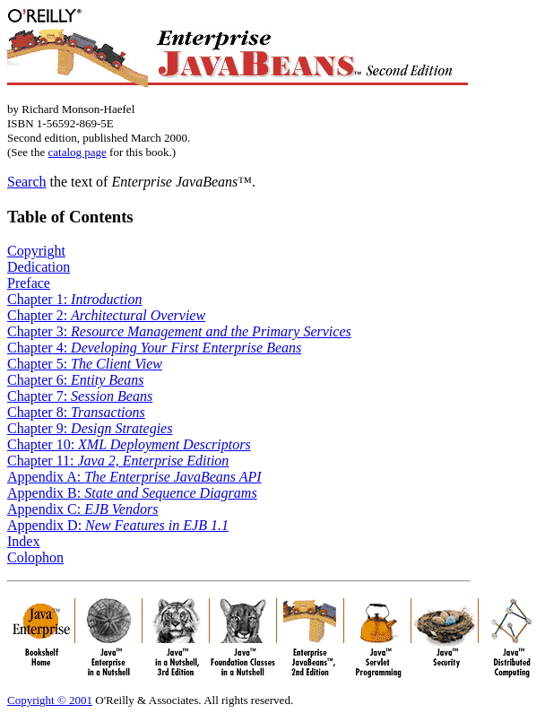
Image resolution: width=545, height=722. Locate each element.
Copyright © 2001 (49, 700)
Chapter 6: (75, 379)
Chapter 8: (76, 412)
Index (23, 541)
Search (27, 181)
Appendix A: (134, 476)
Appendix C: (82, 509)
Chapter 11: (118, 460)
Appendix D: (118, 525)
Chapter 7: (79, 396)
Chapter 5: (84, 363)
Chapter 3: (179, 331)
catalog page (77, 152)
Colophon (35, 557)
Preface (28, 283)
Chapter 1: (75, 299)
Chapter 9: (89, 428)
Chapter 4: (154, 347)
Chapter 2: (106, 315)
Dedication (38, 266)
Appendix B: (132, 492)
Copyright (36, 250)
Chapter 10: (129, 444)
